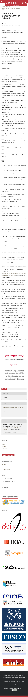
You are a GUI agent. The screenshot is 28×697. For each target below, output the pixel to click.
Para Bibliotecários (6, 469)
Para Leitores (5, 464)
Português (4, 448)
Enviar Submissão (8, 455)
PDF (4, 388)
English (3, 444)
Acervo (8, 6)
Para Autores (5, 467)
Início (3, 6)
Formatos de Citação (10, 432)
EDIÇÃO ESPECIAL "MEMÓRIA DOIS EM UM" (12, 8)
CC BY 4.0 (20, 688)
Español (4, 446)
